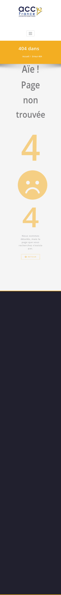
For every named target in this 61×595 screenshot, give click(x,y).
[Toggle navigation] (30, 33)
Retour (30, 283)
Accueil (24, 56)
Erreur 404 (36, 56)
